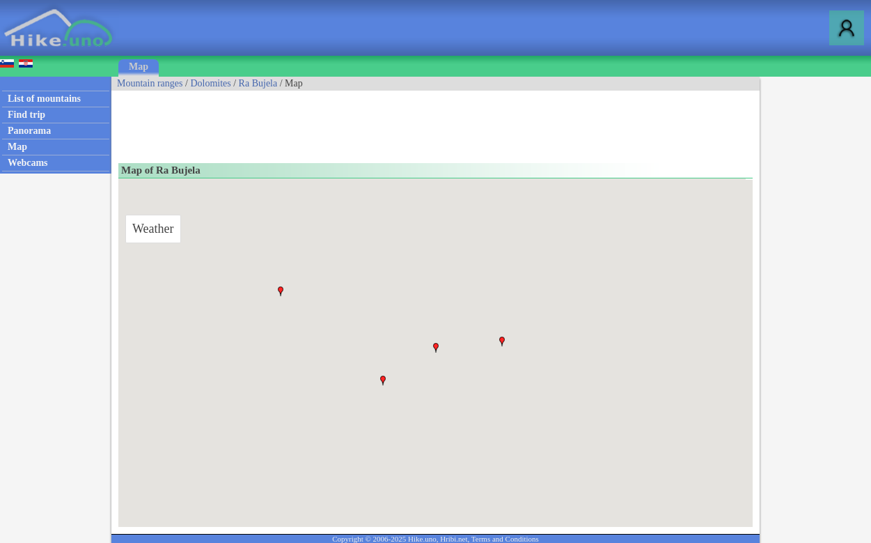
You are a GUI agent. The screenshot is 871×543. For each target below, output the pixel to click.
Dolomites (210, 83)
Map (138, 66)
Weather (153, 229)
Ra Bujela (258, 83)
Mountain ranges (149, 83)
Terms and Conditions (505, 539)
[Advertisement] (364, 122)
